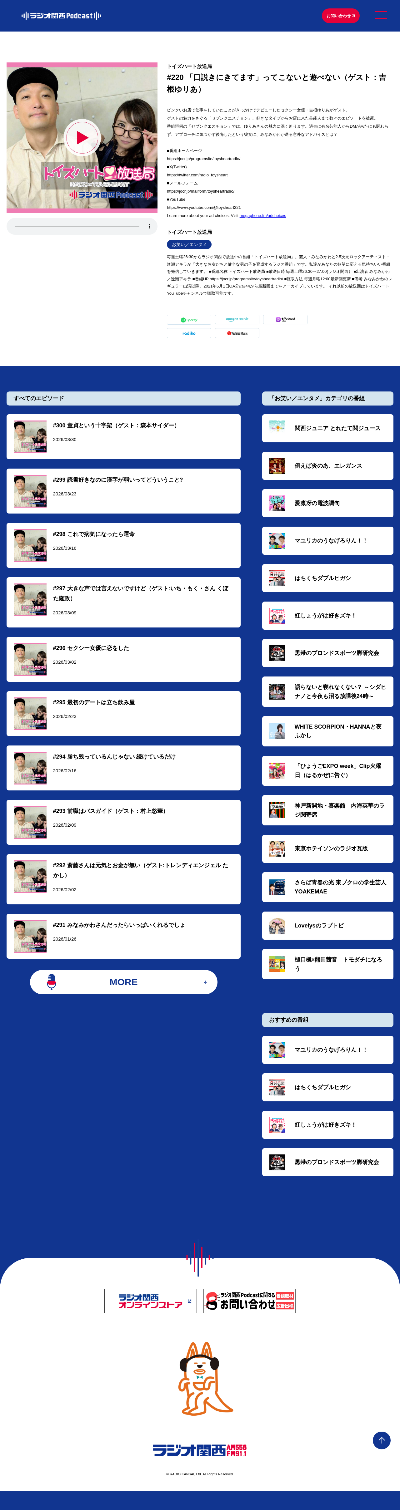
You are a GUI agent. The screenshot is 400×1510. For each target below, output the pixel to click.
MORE (123, 999)
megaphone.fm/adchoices (263, 216)
